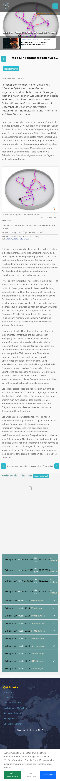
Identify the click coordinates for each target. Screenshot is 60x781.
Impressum (9, 692)
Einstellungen (48, 774)
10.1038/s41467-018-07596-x (18, 239)
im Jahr (24, 600)
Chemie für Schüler (13, 723)
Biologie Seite (10, 718)
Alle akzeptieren (12, 775)
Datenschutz (10, 697)
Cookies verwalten (12, 702)
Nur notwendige (30, 775)
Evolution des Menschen (15, 708)
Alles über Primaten (13, 713)
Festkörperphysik (11, 68)
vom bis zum (31, 559)
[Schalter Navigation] (55, 6)
